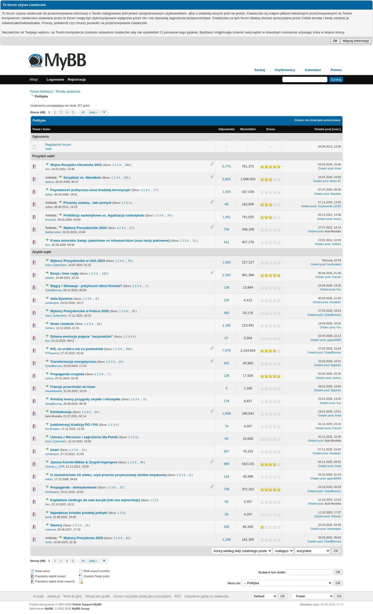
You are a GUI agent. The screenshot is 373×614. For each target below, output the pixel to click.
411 (226, 242)
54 (96, 412)
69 (226, 204)
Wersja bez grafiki (97, 596)
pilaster (49, 277)
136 (226, 287)
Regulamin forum (58, 144)
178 (226, 401)
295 (226, 527)
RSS (178, 596)
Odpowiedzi (227, 129)
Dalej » (93, 112)
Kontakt (38, 596)
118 (226, 476)
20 (133, 311)
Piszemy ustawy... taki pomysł (87, 203)
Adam (49, 194)
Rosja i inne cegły (64, 273)
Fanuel (336, 276)
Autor (46, 129)
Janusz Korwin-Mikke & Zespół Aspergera (83, 462)
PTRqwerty (52, 353)
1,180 (226, 325)
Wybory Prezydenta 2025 (83, 538)
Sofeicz (336, 244)
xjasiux (49, 181)
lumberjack (334, 264)
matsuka (50, 529)
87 (226, 338)
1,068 (226, 413)
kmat (338, 168)
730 (226, 229)
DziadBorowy (53, 290)
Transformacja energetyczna (73, 362)
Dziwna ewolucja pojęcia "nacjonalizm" (81, 336)
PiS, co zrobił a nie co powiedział (76, 349)
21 (194, 240)
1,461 (226, 217)
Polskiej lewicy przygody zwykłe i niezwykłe (85, 399)
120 (104, 273)
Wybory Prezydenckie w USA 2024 (77, 261)
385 (226, 313)
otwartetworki (53, 391)
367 (226, 451)
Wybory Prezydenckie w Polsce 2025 (79, 311)
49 (82, 112)
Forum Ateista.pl (41, 91)
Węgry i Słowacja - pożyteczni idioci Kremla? (86, 286)
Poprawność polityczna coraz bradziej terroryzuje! (90, 190)
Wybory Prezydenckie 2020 (85, 228)
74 (168, 215)
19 (83, 449)
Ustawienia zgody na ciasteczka (206, 596)
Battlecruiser (53, 232)
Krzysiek (50, 219)
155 (226, 300)
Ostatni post (322, 129)
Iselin (48, 148)
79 (129, 260)
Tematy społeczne (67, 91)
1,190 (226, 539)
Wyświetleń (248, 129)
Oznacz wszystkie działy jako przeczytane (142, 596)
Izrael (54, 450)
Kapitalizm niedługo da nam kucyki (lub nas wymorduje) (95, 500)
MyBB (49, 608)
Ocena (270, 129)
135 (226, 376)
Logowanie (55, 79)
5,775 (226, 166)
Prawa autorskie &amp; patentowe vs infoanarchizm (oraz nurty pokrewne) (110, 240)
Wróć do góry (72, 596)
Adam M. (335, 181)
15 (86, 525)
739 (226, 489)
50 (226, 502)
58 (226, 514)
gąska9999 (334, 339)
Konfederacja (60, 412)
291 (126, 177)
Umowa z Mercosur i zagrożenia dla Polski (84, 437)
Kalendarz (313, 70)
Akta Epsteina (61, 299)
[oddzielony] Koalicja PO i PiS (74, 425)
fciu (338, 289)
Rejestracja (77, 79)
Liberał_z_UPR (54, 466)
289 (127, 164)
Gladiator (335, 302)
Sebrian (336, 516)
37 (131, 227)
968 (226, 464)
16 (120, 361)
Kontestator (52, 428)
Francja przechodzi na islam (72, 387)
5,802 (226, 179)
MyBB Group (80, 608)
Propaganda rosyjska (67, 374)
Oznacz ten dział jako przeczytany (317, 120)
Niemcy (56, 525)
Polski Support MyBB (87, 604)
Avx (47, 169)
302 (226, 363)
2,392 (226, 275)
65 (226, 439)
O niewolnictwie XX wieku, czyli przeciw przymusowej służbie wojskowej (108, 475)
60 (98, 323)
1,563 (226, 262)
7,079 (226, 350)
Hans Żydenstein (56, 265)
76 (226, 426)
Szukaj (259, 70)
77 (155, 190)
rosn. (336, 129)
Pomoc (336, 70)
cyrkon (49, 378)
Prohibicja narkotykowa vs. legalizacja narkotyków (103, 215)
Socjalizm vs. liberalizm (82, 177)
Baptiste (336, 193)
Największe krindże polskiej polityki (78, 513)
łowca (337, 218)
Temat (36, 129)
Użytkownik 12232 (329, 206)
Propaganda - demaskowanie (73, 487)
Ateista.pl (53, 596)
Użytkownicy (285, 70)
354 (128, 349)
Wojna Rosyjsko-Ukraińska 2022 (76, 165)
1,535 (226, 192)
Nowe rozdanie (62, 324)
